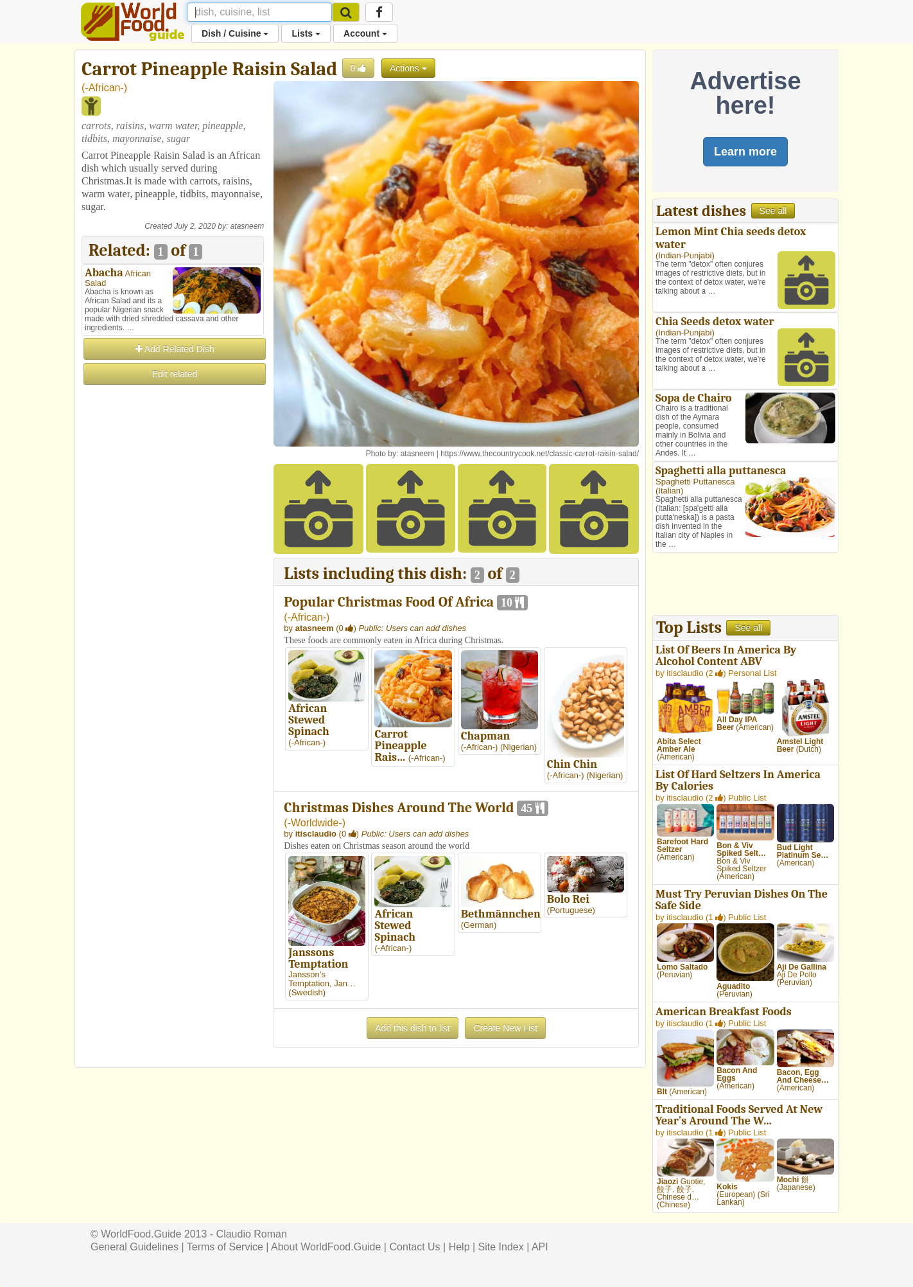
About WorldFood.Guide (326, 1246)
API (540, 1246)
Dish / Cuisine (235, 33)
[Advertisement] (173, 579)
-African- (104, 87)
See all (773, 211)
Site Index (501, 1246)
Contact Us (414, 1246)
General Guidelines (134, 1246)
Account (365, 33)
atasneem (247, 226)
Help (459, 1246)
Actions (408, 68)
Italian (669, 490)
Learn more (745, 151)
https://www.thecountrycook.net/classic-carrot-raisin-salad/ (539, 453)
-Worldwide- (315, 822)
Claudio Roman (251, 1234)
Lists (305, 33)
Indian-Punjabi (684, 255)
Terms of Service (225, 1246)
